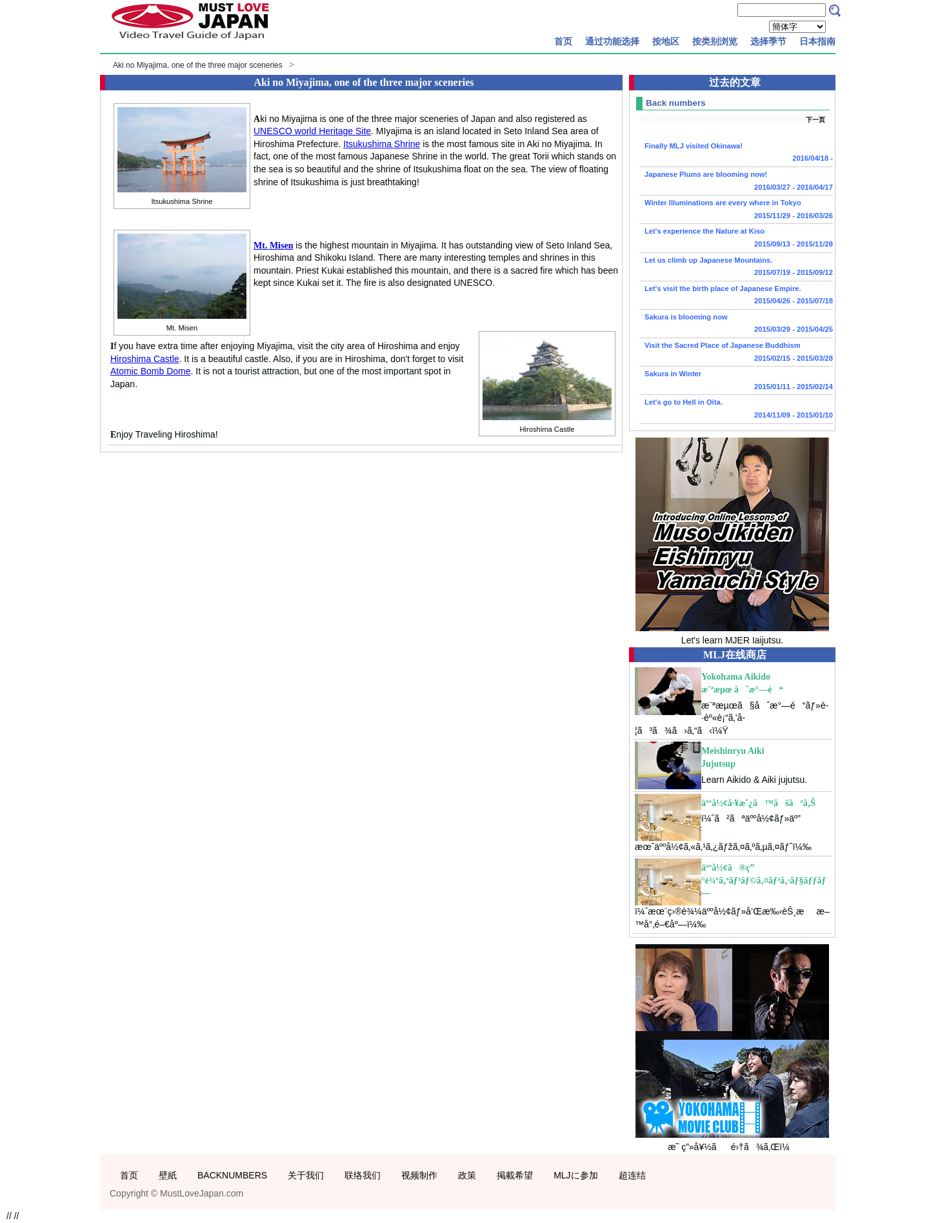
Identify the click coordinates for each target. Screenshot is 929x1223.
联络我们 (363, 1175)
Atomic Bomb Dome (150, 371)
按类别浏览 (714, 41)
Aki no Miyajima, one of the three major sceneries (198, 65)
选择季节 (768, 41)
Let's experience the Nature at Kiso (736, 238)
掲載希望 (515, 1175)
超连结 (632, 1175)
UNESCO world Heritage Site (312, 131)
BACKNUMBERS (232, 1175)
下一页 (815, 119)
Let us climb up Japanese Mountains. (736, 267)
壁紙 (168, 1175)
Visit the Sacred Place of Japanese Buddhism (736, 353)
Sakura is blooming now (736, 324)
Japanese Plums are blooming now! (736, 182)
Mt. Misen (273, 245)
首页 (563, 41)
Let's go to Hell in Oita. (736, 409)
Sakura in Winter (736, 381)
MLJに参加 (575, 1175)
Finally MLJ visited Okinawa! (736, 153)
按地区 (665, 41)
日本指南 (817, 41)
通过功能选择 (612, 41)
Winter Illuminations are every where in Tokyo (736, 210)
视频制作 (419, 1175)
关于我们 (306, 1175)
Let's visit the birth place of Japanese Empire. (736, 296)
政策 (467, 1175)
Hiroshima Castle (144, 359)
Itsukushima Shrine (381, 144)
